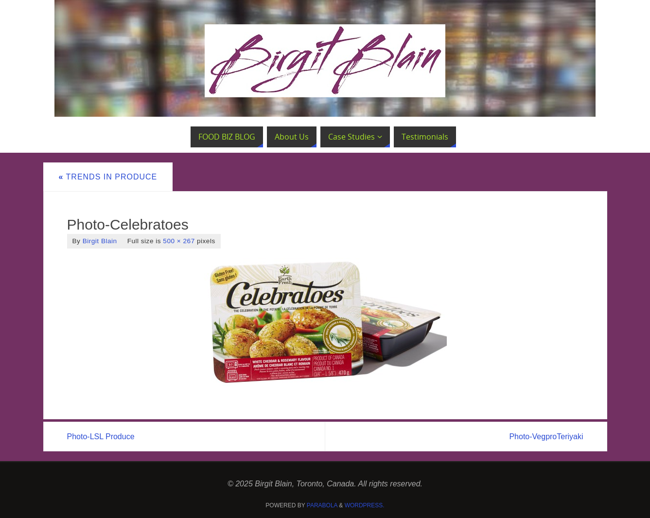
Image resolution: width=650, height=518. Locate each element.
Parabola (322, 505)
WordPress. (365, 505)
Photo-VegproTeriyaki (546, 436)
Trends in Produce (108, 177)
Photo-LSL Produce (101, 436)
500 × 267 (178, 241)
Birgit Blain (100, 241)
